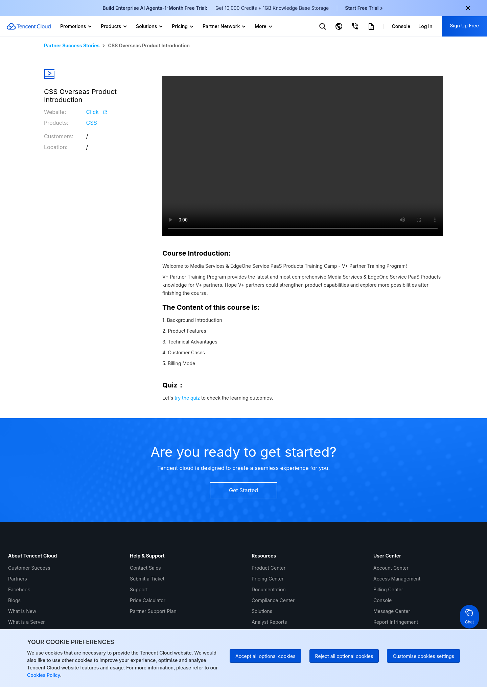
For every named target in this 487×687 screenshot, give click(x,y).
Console (382, 600)
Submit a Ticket (147, 579)
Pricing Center (267, 579)
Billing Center (388, 589)
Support (139, 589)
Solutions (262, 611)
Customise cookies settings (423, 656)
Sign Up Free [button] (464, 25)
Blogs (14, 600)
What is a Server (26, 622)
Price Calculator (147, 600)
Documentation (269, 589)
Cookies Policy (43, 675)
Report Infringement (395, 622)
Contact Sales (145, 568)
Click (96, 112)
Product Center (268, 568)
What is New (22, 611)
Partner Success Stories (71, 45)
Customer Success (29, 568)
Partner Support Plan (153, 611)
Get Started (243, 490)
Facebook (19, 589)
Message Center (391, 611)
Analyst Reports (269, 622)
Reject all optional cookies (344, 656)
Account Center (391, 568)
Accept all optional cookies (265, 656)
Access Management (396, 579)
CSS (91, 122)
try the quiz (187, 398)
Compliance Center (273, 600)
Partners (17, 579)
